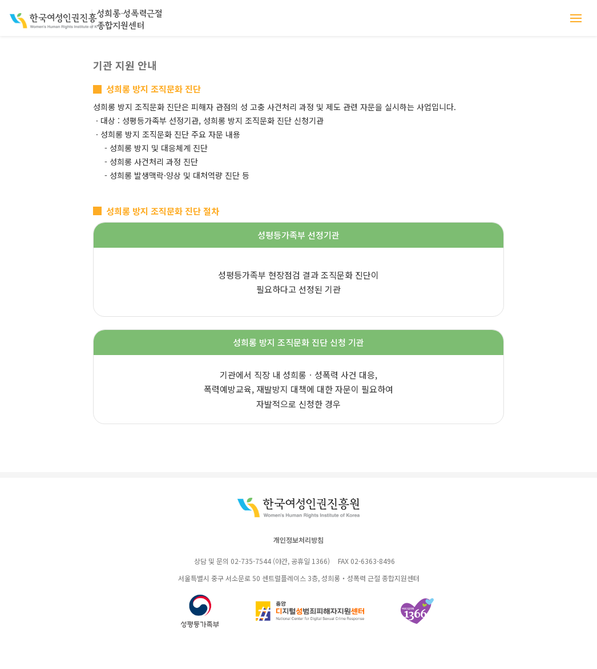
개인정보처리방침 (298, 540)
